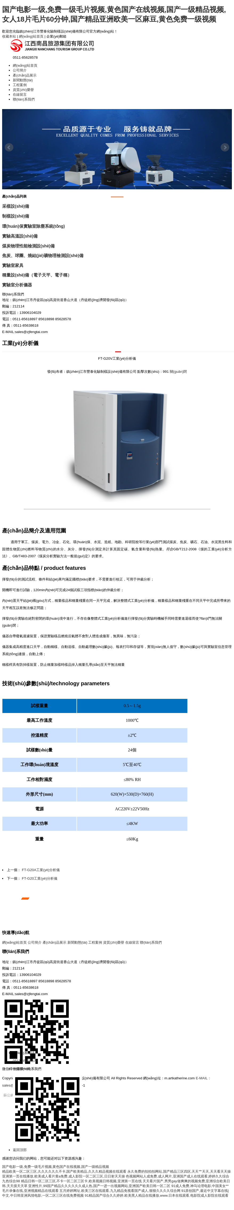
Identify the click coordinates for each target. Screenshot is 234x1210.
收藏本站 (9, 36)
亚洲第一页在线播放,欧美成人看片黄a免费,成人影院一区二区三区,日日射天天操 (63, 1176)
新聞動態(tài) (23, 80)
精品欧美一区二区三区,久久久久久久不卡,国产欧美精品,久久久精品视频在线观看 (64, 1171)
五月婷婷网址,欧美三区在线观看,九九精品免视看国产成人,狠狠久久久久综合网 (119, 1191)
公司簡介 (20, 70)
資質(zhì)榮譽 (23, 90)
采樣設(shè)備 (15, 206)
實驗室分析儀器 (17, 285)
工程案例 (20, 85)
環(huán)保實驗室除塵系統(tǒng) (33, 226)
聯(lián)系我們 (24, 99)
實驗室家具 (12, 265)
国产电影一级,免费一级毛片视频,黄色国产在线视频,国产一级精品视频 (55, 1167)
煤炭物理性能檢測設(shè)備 (28, 246)
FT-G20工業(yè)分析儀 (39, 878)
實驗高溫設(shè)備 (20, 236)
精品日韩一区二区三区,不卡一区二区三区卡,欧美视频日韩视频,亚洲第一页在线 (81, 1181)
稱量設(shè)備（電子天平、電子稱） (37, 275)
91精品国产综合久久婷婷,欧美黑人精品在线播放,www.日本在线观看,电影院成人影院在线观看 (156, 1195)
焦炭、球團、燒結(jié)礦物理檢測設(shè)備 (42, 255)
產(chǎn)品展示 (25, 75)
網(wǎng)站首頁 (31, 36)
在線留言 (20, 95)
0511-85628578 (25, 1061)
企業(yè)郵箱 (56, 36)
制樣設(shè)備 (15, 216)
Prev (9, 147)
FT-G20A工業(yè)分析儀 (41, 870)
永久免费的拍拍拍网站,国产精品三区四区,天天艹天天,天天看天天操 (179, 1171)
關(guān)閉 (178, 372)
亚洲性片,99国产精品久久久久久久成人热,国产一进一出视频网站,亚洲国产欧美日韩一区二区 (99, 1186)
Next (225, 147)
